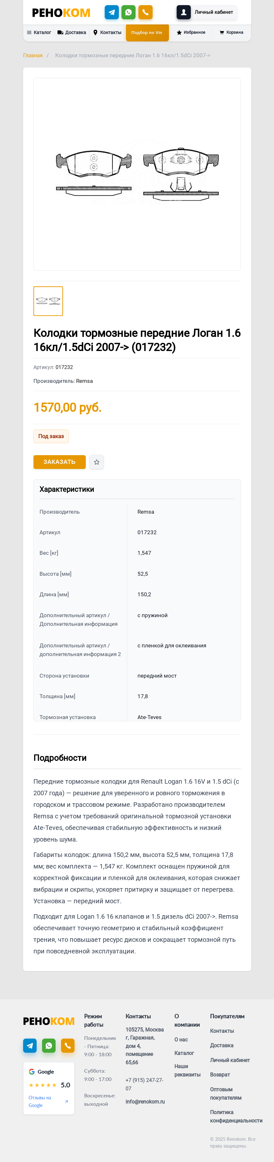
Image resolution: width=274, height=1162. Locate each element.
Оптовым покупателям (226, 1093)
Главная (33, 55)
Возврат (220, 1075)
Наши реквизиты (187, 1070)
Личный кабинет (230, 1060)
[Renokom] (61, 12)
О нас (181, 1040)
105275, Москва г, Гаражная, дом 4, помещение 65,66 (145, 1046)
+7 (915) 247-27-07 (144, 1084)
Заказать (60, 462)
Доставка (71, 32)
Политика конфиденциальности (236, 1116)
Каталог (39, 32)
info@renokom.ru (145, 1102)
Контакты (107, 32)
